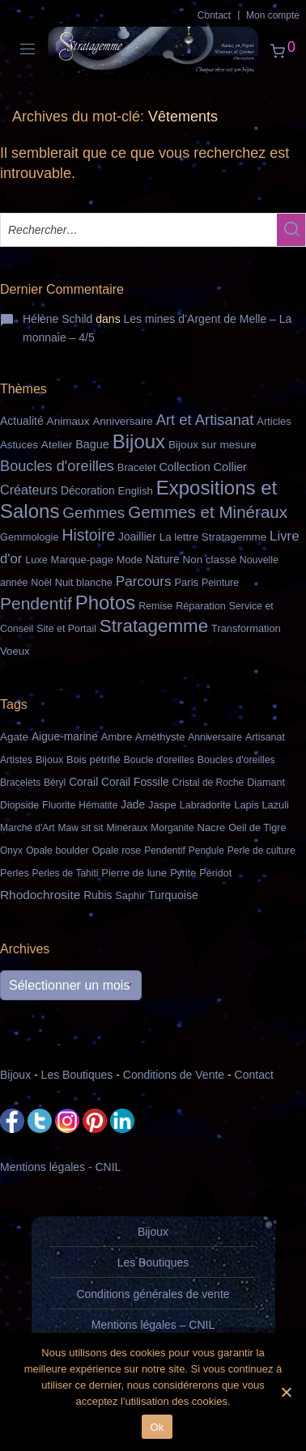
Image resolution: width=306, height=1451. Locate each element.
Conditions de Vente (173, 1074)
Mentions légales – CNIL (153, 1324)
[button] (291, 230)
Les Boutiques (77, 1074)
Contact (214, 15)
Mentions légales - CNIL (60, 1166)
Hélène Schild (57, 318)
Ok (157, 1427)
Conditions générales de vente (152, 1294)
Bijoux (15, 1074)
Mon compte (273, 15)
